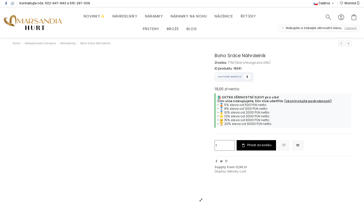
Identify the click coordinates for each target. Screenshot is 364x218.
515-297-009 (80, 3)
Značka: (221, 63)
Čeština (324, 3)
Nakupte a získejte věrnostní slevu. (319, 28)
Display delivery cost (230, 171)
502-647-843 (55, 3)
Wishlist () (349, 3)
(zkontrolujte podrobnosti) (308, 101)
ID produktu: (224, 69)
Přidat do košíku (256, 145)
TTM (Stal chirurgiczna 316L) (249, 62)
